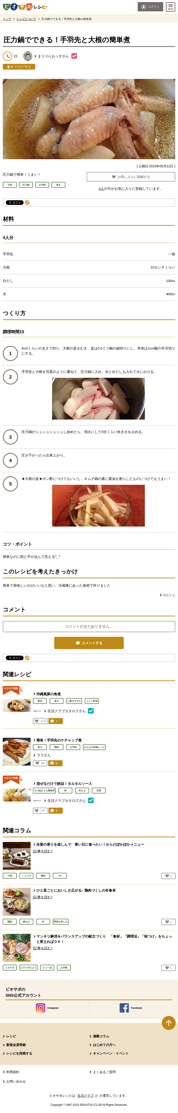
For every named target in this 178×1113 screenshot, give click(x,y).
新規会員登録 (16, 1045)
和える (82, 790)
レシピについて (26, 19)
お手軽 (73, 747)
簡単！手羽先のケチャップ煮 (59, 740)
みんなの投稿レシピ (94, 747)
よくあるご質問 (104, 1072)
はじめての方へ (104, 1045)
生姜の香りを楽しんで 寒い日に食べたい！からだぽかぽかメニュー (90, 844)
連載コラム (101, 1036)
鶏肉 (56, 747)
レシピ (11, 1036)
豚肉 (40, 701)
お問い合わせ (16, 1081)
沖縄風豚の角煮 (48, 694)
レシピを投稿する (19, 1053)
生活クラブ (88, 1095)
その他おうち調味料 (44, 790)
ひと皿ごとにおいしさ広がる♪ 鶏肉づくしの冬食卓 (76, 890)
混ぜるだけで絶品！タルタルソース (64, 784)
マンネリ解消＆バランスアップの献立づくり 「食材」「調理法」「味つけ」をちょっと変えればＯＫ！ (104, 939)
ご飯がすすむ (74, 701)
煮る (56, 701)
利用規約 (12, 1072)
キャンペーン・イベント (111, 1053)
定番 (98, 790)
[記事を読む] (42, 851)
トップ (7, 19)
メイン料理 (92, 701)
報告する (169, 595)
